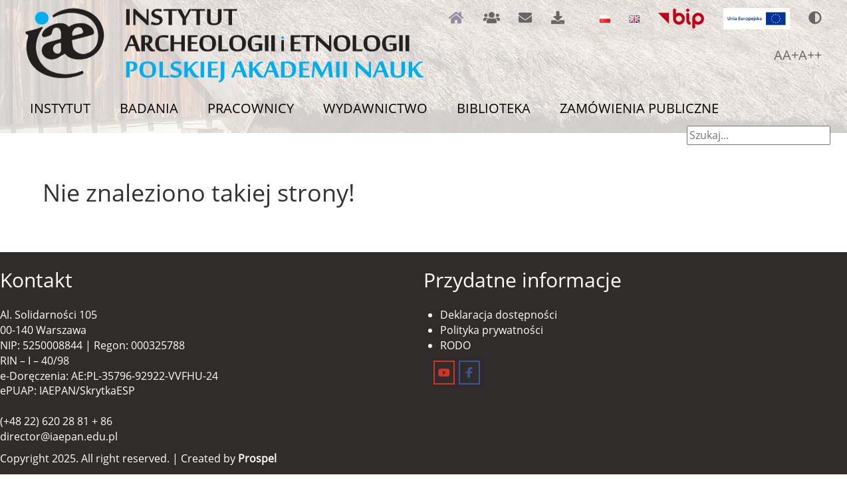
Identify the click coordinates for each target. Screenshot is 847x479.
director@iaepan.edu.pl (59, 436)
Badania (149, 108)
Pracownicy (250, 108)
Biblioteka (494, 108)
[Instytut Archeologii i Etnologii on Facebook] (469, 373)
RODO (455, 345)
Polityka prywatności (491, 330)
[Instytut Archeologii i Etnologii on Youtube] (444, 373)
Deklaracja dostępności (498, 314)
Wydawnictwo (375, 108)
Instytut (60, 108)
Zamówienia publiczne (639, 108)
